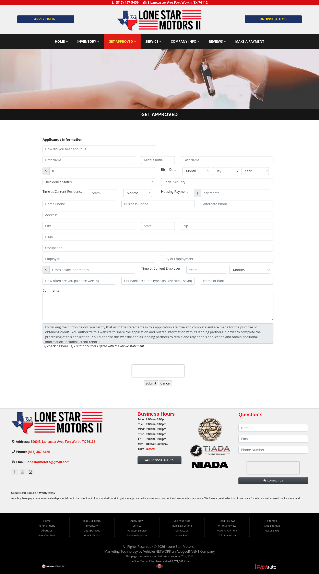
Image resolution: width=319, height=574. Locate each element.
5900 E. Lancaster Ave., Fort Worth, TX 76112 (63, 441)
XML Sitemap (272, 525)
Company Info (185, 41)
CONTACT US (273, 480)
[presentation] (158, 371)
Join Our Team (92, 521)
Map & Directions (182, 525)
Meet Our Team (46, 535)
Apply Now (136, 521)
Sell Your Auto (182, 521)
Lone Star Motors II (181, 546)
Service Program (137, 535)
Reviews (217, 41)
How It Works (92, 535)
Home (61, 41)
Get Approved (122, 41)
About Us (46, 530)
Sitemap (272, 521)
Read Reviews (227, 521)
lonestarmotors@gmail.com (48, 462)
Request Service (136, 530)
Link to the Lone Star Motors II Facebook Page (14, 472)
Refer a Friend (47, 525)
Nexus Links (272, 530)
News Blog (182, 535)
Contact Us (182, 530)
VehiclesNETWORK (157, 551)
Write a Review (227, 525)
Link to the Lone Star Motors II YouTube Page (22, 472)
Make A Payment (249, 41)
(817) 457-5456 (39, 452)
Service (153, 41)
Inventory (88, 41)
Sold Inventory (227, 535)
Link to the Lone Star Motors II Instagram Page (30, 472)
